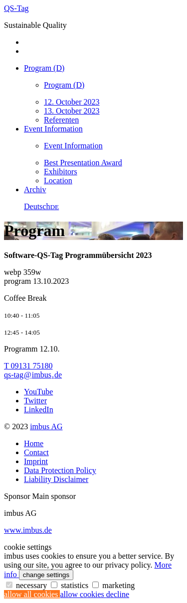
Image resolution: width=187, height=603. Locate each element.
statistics (70, 585)
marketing (113, 585)
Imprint (36, 461)
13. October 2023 (72, 111)
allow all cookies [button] (32, 594)
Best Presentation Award (83, 162)
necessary (27, 585)
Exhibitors (60, 171)
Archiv (35, 189)
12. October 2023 (72, 102)
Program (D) (44, 68)
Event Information (53, 128)
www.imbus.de (28, 530)
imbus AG (46, 426)
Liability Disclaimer (56, 479)
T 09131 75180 (28, 366)
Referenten (61, 120)
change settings (46, 575)
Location (58, 180)
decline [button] (117, 594)
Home (33, 443)
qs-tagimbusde (33, 374)
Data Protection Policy (60, 470)
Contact (36, 452)
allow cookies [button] (83, 594)
